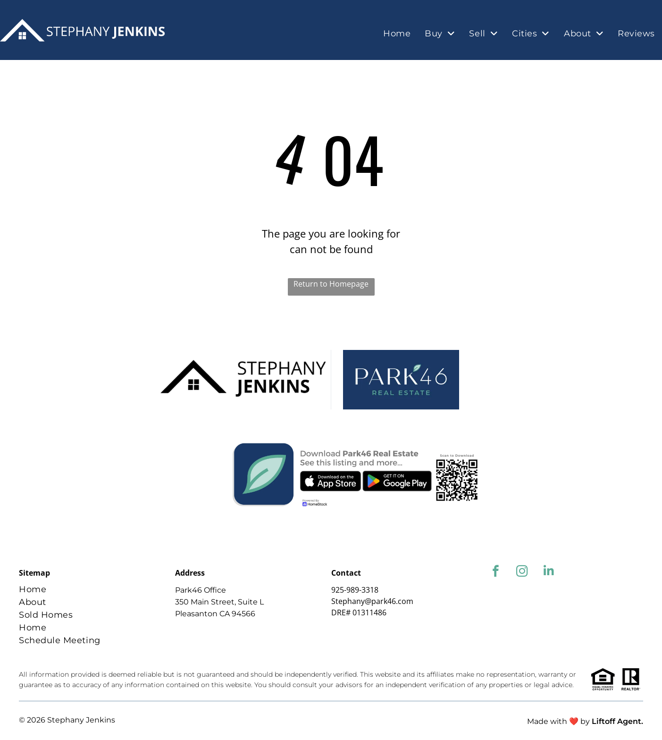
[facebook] (495, 572)
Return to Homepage (331, 284)
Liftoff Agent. (617, 721)
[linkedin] (548, 572)
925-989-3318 (354, 590)
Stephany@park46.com (372, 601)
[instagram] (522, 572)
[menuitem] (397, 33)
